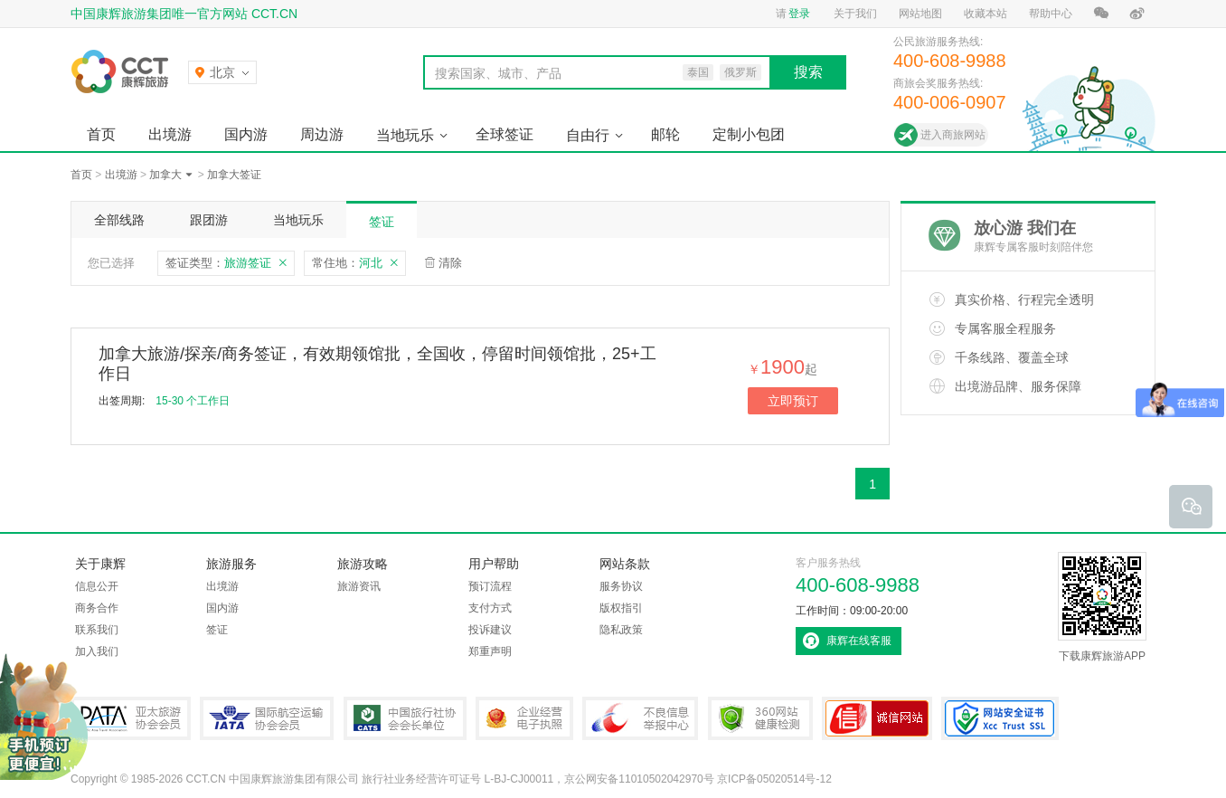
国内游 (246, 134)
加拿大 (165, 174)
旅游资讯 (359, 586)
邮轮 (665, 134)
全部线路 (119, 220)
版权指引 (621, 608)
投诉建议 (490, 629)
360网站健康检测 (760, 718)
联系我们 (96, 629)
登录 (799, 13)
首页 (101, 134)
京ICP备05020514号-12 (774, 779)
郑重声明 (490, 651)
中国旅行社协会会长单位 (405, 718)
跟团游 (209, 220)
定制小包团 (748, 134)
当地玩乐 (405, 135)
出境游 (170, 134)
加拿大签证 (234, 174)
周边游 (322, 134)
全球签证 (504, 134)
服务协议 (621, 586)
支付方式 (490, 608)
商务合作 (96, 608)
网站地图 (920, 13)
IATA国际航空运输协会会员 (267, 718)
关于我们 (855, 13)
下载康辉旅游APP (1102, 607)
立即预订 (793, 401)
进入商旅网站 (953, 134)
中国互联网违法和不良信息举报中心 (640, 718)
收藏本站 (985, 13)
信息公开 (96, 586)
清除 (450, 263)
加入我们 (96, 651)
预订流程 (490, 586)
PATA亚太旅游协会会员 (131, 718)
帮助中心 (1050, 13)
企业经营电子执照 (524, 718)
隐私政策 (621, 629)
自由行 (587, 135)
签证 (381, 221)
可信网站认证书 (877, 718)
